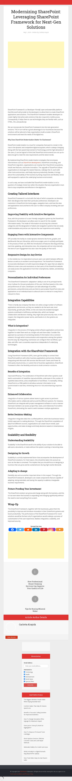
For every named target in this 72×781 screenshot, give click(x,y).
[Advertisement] (36, 55)
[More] (59, 529)
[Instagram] (52, 529)
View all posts (11, 637)
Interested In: (28, 670)
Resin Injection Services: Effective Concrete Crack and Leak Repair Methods (34, 741)
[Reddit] (28, 529)
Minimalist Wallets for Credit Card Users (36, 747)
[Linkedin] (36, 529)
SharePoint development (32, 163)
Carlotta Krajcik (44, 32)
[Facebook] (12, 529)
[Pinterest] (44, 529)
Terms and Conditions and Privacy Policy (21, 774)
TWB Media (23, 771)
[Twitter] (20, 529)
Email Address (28, 663)
